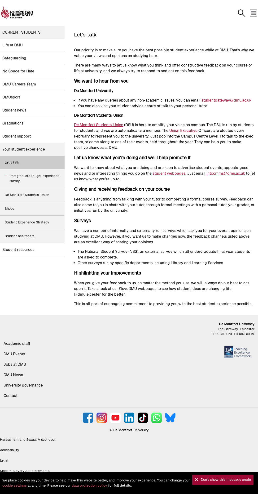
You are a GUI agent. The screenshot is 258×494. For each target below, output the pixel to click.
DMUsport (11, 97)
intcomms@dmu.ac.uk (225, 173)
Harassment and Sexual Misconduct (28, 439)
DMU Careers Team (19, 84)
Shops (9, 208)
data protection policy (89, 485)
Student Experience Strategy (27, 222)
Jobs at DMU (15, 364)
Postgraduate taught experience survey (34, 178)
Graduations (12, 123)
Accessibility (9, 450)
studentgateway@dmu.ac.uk (226, 100)
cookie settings (14, 485)
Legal (4, 460)
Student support (16, 136)
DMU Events (14, 354)
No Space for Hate (18, 71)
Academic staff (17, 343)
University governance (23, 385)
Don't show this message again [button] (226, 479)
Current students (21, 32)
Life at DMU (12, 45)
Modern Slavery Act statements (24, 471)
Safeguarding (14, 58)
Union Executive (183, 130)
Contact (10, 395)
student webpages (169, 173)
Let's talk (12, 162)
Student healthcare (20, 236)
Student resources (18, 249)
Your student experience (23, 149)
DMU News (13, 375)
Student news (14, 110)
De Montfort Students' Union (27, 195)
